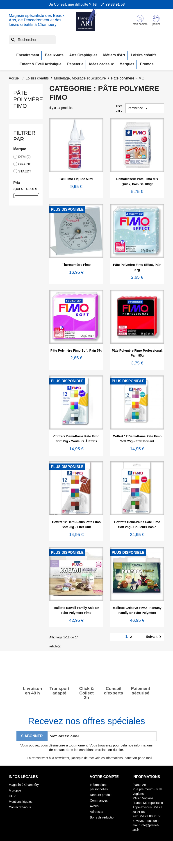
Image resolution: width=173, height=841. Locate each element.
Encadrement (27, 55)
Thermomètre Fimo (76, 265)
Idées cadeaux (101, 64)
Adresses (96, 812)
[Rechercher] (32, 39)
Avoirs (94, 806)
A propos (15, 790)
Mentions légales (20, 801)
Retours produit (101, 795)
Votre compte (104, 777)
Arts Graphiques (83, 55)
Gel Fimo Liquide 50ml (76, 179)
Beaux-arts (54, 55)
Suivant (154, 637)
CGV (12, 796)
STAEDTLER (27, 171)
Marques (127, 64)
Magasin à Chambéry (24, 785)
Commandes (99, 800)
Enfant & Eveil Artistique (40, 64)
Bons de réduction (102, 817)
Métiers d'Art (114, 55)
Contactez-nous (20, 807)
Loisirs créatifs (144, 55)
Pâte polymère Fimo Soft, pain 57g (76, 350)
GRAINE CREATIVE (27, 164)
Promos (147, 64)
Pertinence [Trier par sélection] (138, 108)
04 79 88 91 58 (113, 4)
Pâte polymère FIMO (28, 99)
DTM (24, 156)
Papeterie (75, 64)
